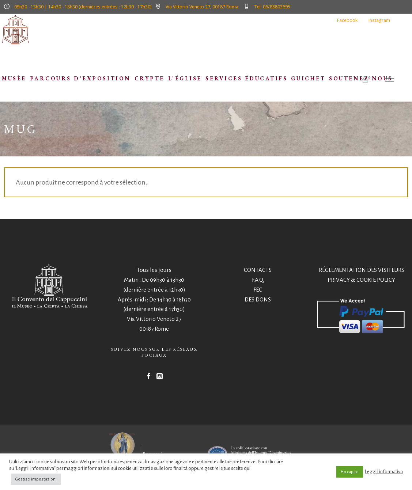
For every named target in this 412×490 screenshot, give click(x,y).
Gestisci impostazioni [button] (36, 479)
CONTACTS (258, 270)
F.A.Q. (258, 280)
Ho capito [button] (350, 472)
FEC (257, 289)
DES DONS (258, 299)
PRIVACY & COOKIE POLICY (361, 280)
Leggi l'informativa (384, 471)
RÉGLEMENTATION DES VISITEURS (361, 270)
